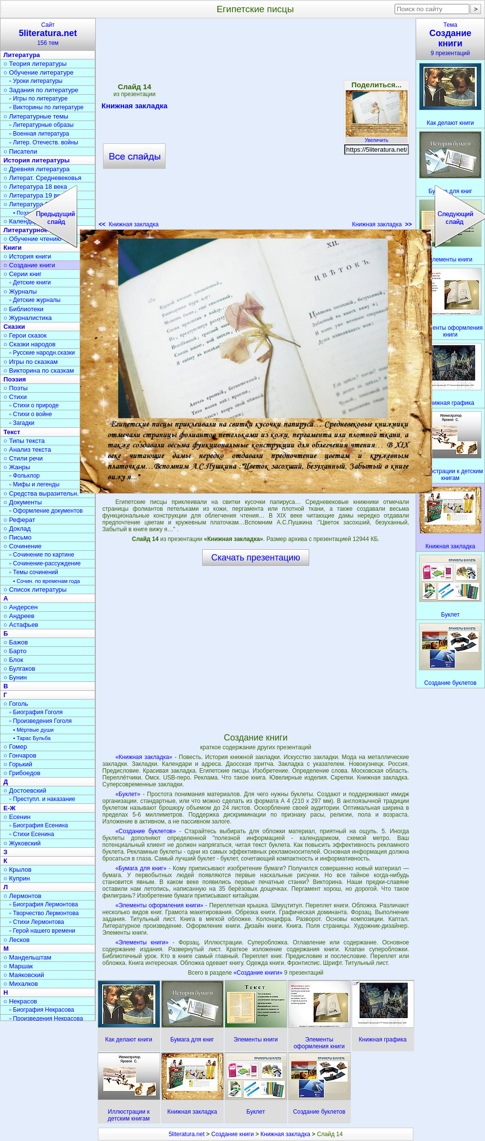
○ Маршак (18, 966)
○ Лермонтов (22, 896)
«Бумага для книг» (141, 868)
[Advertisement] (105, 126)
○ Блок (13, 659)
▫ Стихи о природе (34, 405)
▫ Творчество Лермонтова (44, 913)
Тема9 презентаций (450, 39)
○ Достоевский (24, 790)
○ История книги (27, 256)
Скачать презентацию (255, 557)
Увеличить (376, 137)
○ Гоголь (15, 703)
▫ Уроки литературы (36, 81)
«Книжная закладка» (143, 757)
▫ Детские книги (30, 282)
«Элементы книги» (142, 942)
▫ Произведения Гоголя (40, 721)
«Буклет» (127, 794)
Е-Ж (9, 808)
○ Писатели (20, 151)
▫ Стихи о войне (30, 414)
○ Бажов (15, 642)
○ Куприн (16, 878)
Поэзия (14, 379)
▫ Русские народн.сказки (42, 352)
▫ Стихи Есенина (31, 834)
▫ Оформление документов (46, 510)
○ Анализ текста (27, 449)
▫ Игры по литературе (38, 98)
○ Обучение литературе (38, 72)
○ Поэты (15, 388)
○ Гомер (15, 746)
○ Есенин (16, 817)
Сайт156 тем (47, 33)
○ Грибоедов (22, 773)
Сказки (14, 326)
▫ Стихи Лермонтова (36, 922)
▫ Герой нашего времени (42, 930)
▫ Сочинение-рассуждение (45, 563)
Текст (11, 432)
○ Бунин (15, 677)
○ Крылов (17, 869)
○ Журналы (20, 291)
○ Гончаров (19, 755)
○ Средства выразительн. (41, 493)
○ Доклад (17, 528)
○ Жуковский (22, 843)
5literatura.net (186, 1134)
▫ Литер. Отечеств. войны (43, 142)
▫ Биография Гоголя (36, 712)
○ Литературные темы (35, 116)
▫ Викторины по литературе (46, 107)
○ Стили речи (23, 458)
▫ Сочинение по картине (41, 554)
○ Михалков (20, 983)
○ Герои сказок (25, 335)
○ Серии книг (22, 274)
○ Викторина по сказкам (38, 370)
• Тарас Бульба (32, 738)
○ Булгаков (19, 668)
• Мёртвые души (33, 730)
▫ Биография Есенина (38, 825)
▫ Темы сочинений (33, 572)
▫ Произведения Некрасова (46, 1018)
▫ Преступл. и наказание (42, 799)
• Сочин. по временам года (46, 581)
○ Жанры (16, 467)
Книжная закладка (382, 224)
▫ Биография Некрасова (41, 1009)
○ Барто (14, 651)
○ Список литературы (34, 589)
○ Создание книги (29, 265)
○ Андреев (19, 616)
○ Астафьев (20, 624)
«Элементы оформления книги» (159, 905)
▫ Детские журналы (35, 300)
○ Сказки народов (29, 344)
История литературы (36, 160)
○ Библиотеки (23, 309)
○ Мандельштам (27, 957)
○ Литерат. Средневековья (42, 177)
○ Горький (17, 764)
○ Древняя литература (36, 169)
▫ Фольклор (24, 475)
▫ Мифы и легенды (34, 484)
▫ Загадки (21, 423)
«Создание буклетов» (145, 831)
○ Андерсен (20, 607)
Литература (21, 55)
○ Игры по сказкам (30, 361)
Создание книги (232, 1134)
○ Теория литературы (34, 63)
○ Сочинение (22, 546)
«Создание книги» (258, 972)
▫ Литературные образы (41, 124)
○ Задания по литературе (40, 90)
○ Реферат (19, 519)
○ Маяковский (23, 975)
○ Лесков (16, 939)
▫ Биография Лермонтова (43, 904)
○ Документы (22, 502)
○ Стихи (15, 396)
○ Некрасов (20, 1001)
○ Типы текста (24, 440)
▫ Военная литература (39, 133)
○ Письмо (17, 537)
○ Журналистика (27, 317)
